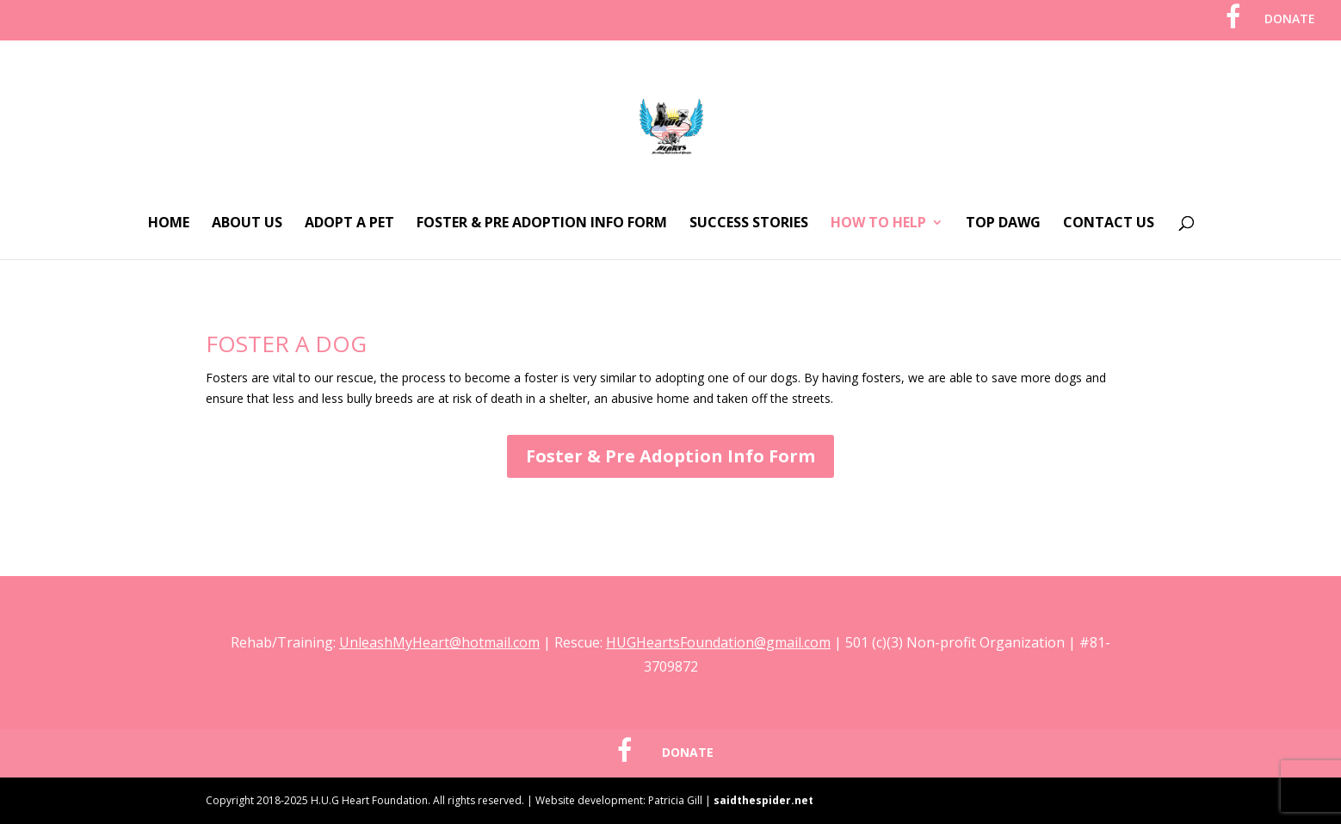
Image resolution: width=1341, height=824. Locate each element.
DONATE (1289, 20)
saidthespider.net (763, 800)
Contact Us (1108, 224)
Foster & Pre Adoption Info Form (542, 224)
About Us (247, 224)
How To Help (878, 224)
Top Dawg (1003, 224)
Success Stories (748, 224)
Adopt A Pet (349, 224)
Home (168, 224)
